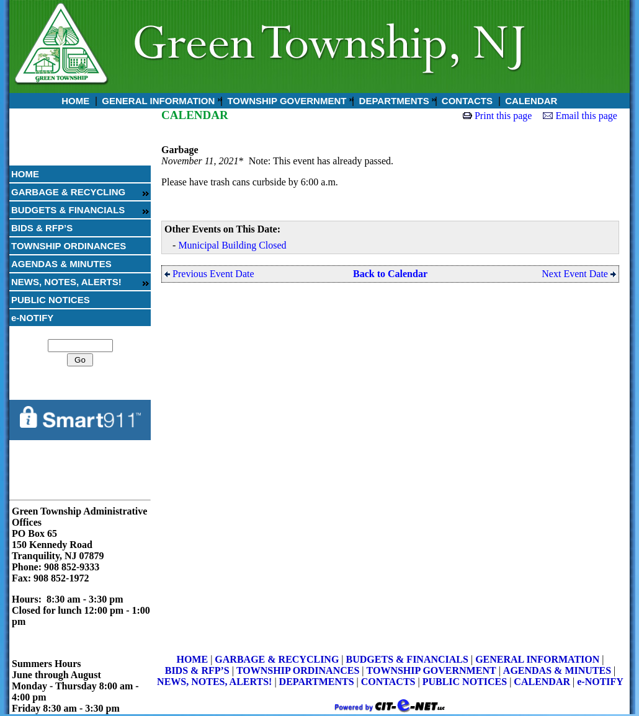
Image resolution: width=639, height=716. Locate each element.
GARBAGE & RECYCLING (68, 192)
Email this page (586, 115)
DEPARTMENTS (392, 100)
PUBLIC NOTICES (50, 299)
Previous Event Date (209, 273)
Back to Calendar (390, 273)
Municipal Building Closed (232, 245)
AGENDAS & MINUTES (61, 264)
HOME (74, 100)
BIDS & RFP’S (42, 228)
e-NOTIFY (32, 317)
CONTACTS (466, 100)
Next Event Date (579, 273)
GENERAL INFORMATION (157, 100)
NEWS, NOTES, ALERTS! (66, 281)
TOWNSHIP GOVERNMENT (285, 100)
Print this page (503, 115)
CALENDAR (530, 100)
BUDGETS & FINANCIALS (68, 210)
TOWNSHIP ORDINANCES (68, 246)
